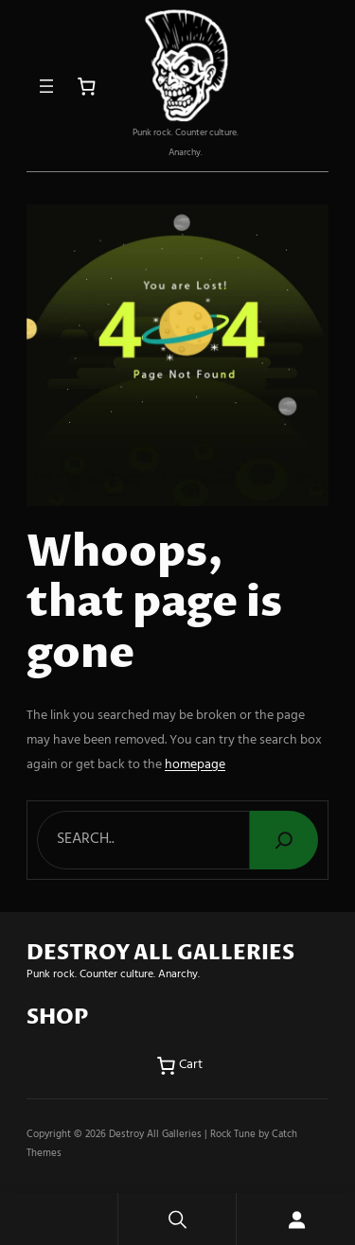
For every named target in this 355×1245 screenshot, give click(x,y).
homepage (195, 765)
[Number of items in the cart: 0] (86, 86)
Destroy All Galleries (155, 1134)
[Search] (284, 840)
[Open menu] (46, 86)
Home (58, 1219)
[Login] (296, 1219)
